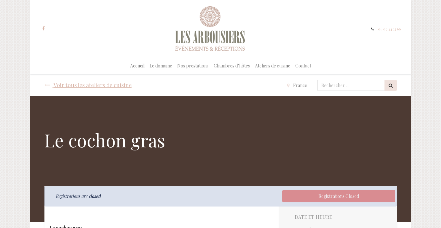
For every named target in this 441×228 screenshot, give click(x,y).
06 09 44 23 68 (389, 29)
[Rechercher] (390, 85)
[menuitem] (137, 66)
